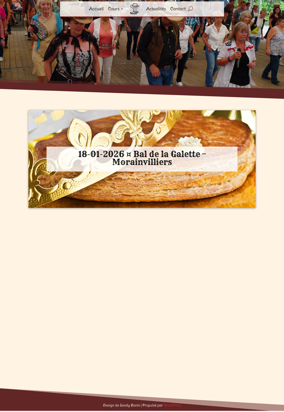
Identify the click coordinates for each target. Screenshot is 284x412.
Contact (178, 8)
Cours (114, 8)
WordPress (172, 405)
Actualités (156, 8)
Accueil (96, 8)
